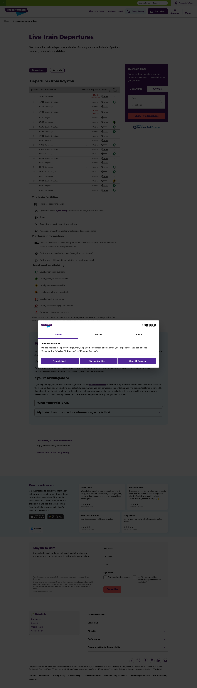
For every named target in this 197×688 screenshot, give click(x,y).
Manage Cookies (98, 361)
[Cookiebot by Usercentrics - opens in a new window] (144, 326)
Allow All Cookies (137, 361)
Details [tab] (98, 334)
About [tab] (139, 334)
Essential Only (60, 361)
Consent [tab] (58, 334)
